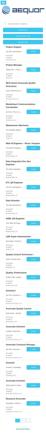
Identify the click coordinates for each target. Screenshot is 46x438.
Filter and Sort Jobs (23, 36)
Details (33, 52)
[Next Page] (28, 420)
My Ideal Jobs (23, 42)
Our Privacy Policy (23, 429)
